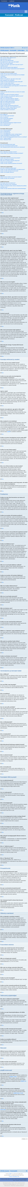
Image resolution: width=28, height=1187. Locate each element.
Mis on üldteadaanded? (5, 119)
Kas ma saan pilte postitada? (6, 118)
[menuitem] (12, 48)
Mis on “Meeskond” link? (5, 139)
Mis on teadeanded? (4, 121)
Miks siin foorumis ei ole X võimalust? (8, 184)
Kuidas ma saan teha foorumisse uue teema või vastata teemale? (12, 92)
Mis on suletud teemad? (5, 124)
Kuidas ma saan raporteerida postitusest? (9, 105)
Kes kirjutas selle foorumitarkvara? (7, 183)
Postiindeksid (4, 1)
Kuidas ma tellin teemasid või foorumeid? (9, 170)
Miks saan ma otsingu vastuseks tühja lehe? (10, 160)
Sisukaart (17, 1180)
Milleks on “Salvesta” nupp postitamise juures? (10, 106)
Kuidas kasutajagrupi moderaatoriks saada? (10, 135)
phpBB (8, 431)
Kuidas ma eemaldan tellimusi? (7, 172)
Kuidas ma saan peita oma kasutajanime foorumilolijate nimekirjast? (12, 75)
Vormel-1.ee (21, 1184)
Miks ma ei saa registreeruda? (7, 60)
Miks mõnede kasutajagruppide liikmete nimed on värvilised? (13, 136)
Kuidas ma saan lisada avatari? (7, 83)
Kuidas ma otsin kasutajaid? (6, 162)
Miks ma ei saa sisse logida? (6, 63)
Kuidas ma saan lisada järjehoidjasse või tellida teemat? (12, 169)
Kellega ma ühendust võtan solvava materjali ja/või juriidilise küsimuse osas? (13, 186)
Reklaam (25, 1180)
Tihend (12, 1182)
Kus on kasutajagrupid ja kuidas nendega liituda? (11, 134)
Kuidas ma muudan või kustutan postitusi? (9, 94)
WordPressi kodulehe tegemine (9, 1184)
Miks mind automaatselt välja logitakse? (9, 67)
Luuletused (11, 1)
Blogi (14, 1180)
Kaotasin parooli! (4, 66)
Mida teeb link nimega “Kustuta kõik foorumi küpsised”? (12, 68)
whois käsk (3, 1109)
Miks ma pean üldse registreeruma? (8, 57)
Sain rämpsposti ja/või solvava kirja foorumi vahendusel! (12, 147)
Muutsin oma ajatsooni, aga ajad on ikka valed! (10, 78)
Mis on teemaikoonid (4, 125)
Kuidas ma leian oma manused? (7, 178)
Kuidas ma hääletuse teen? (6, 97)
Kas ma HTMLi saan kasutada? (7, 115)
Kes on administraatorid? (5, 130)
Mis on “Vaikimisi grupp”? (5, 138)
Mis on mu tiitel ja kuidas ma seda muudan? (10, 84)
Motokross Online (21, 1182)
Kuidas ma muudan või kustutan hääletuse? (9, 100)
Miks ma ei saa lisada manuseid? (7, 102)
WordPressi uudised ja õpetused (17, 1185)
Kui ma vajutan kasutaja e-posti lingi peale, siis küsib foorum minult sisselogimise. (13, 86)
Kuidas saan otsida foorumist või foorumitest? (10, 157)
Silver (16, 1182)
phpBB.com (23, 1081)
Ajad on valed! (3, 77)
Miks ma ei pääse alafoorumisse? (7, 101)
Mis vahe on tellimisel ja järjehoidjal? (8, 168)
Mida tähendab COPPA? (5, 59)
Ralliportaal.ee (7, 1185)
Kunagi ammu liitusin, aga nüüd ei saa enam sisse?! (11, 64)
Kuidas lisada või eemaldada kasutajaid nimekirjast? (11, 153)
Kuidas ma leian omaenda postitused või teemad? (11, 163)
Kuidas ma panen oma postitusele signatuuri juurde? (11, 96)
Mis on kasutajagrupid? (5, 132)
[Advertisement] (14, 31)
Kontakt (21, 1180)
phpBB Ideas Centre (18, 1093)
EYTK (18, 1184)
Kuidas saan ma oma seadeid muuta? (8, 73)
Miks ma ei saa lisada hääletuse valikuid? (9, 98)
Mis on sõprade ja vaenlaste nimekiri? (8, 151)
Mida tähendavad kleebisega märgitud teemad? (10, 122)
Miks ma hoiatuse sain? (5, 104)
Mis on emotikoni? (4, 117)
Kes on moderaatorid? (5, 131)
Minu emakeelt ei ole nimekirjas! (7, 80)
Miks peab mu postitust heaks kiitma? (8, 108)
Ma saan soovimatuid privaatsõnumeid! (8, 145)
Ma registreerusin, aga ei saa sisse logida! (9, 61)
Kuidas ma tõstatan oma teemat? (7, 109)
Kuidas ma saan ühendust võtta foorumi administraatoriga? (13, 188)
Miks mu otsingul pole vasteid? (7, 159)
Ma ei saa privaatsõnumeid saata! (7, 144)
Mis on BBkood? (4, 114)
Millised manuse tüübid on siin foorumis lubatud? (11, 176)
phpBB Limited (13, 1076)
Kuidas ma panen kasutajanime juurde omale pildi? (11, 81)
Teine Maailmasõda (7, 1182)
